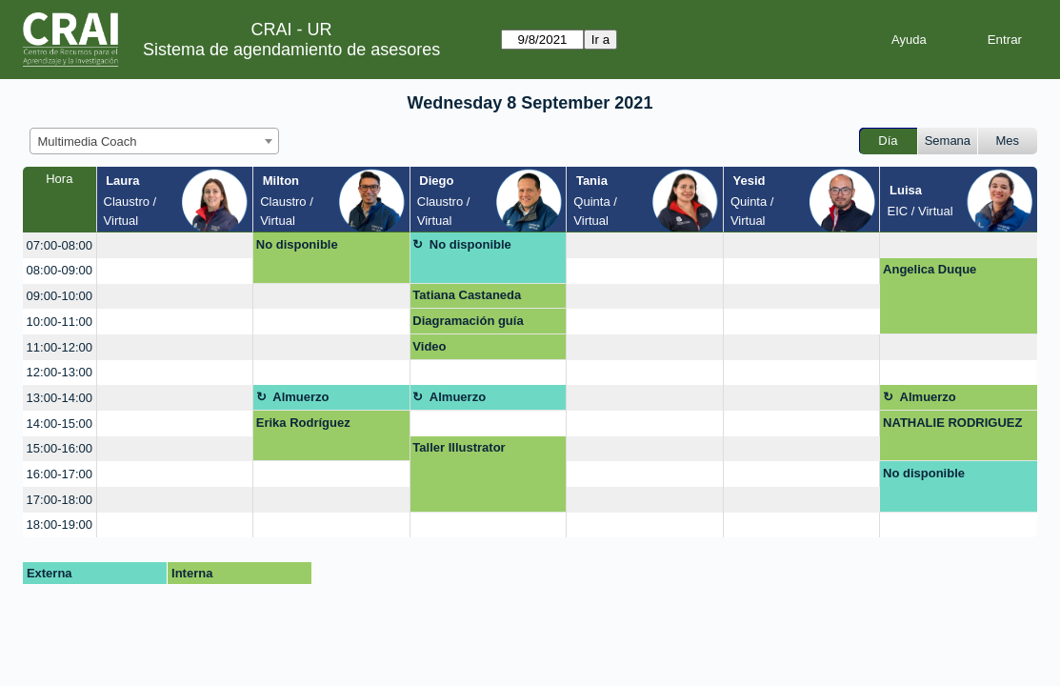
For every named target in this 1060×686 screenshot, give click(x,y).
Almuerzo (300, 397)
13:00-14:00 (59, 398)
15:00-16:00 (59, 448)
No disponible (297, 244)
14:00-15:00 (59, 423)
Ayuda (909, 39)
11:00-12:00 (59, 347)
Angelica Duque (929, 269)
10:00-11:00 (59, 321)
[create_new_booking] (175, 245)
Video (429, 346)
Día (887, 140)
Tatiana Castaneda (466, 295)
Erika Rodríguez (303, 422)
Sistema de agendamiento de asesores (291, 49)
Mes (1008, 140)
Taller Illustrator (458, 447)
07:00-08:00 (59, 245)
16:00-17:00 (59, 474)
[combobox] (154, 141)
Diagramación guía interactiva (467, 323)
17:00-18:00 (59, 500)
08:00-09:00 (59, 270)
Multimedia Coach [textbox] (87, 141)
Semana (947, 140)
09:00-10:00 (59, 296)
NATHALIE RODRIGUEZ (952, 422)
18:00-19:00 (59, 524)
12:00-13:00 (59, 372)
